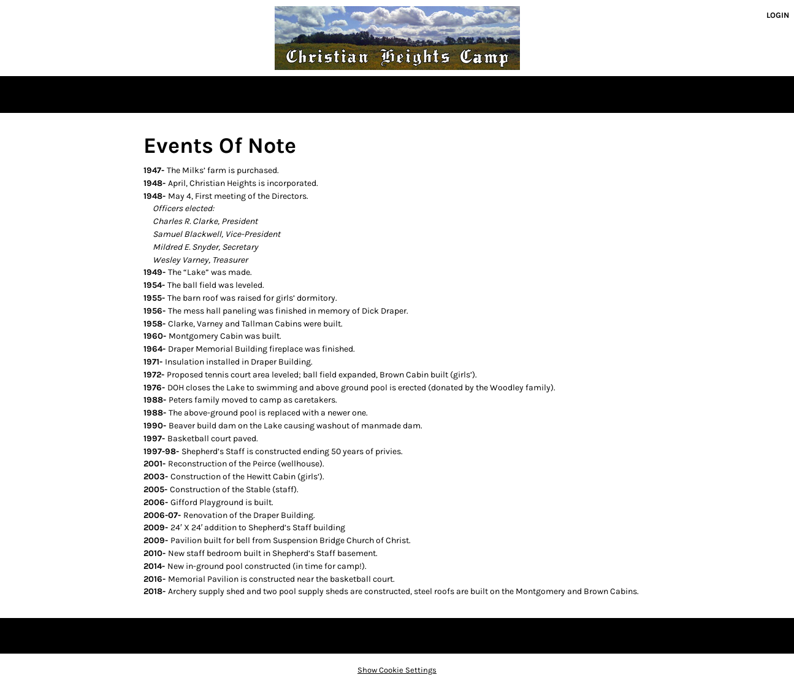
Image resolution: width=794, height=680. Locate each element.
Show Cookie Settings (397, 669)
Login (777, 15)
